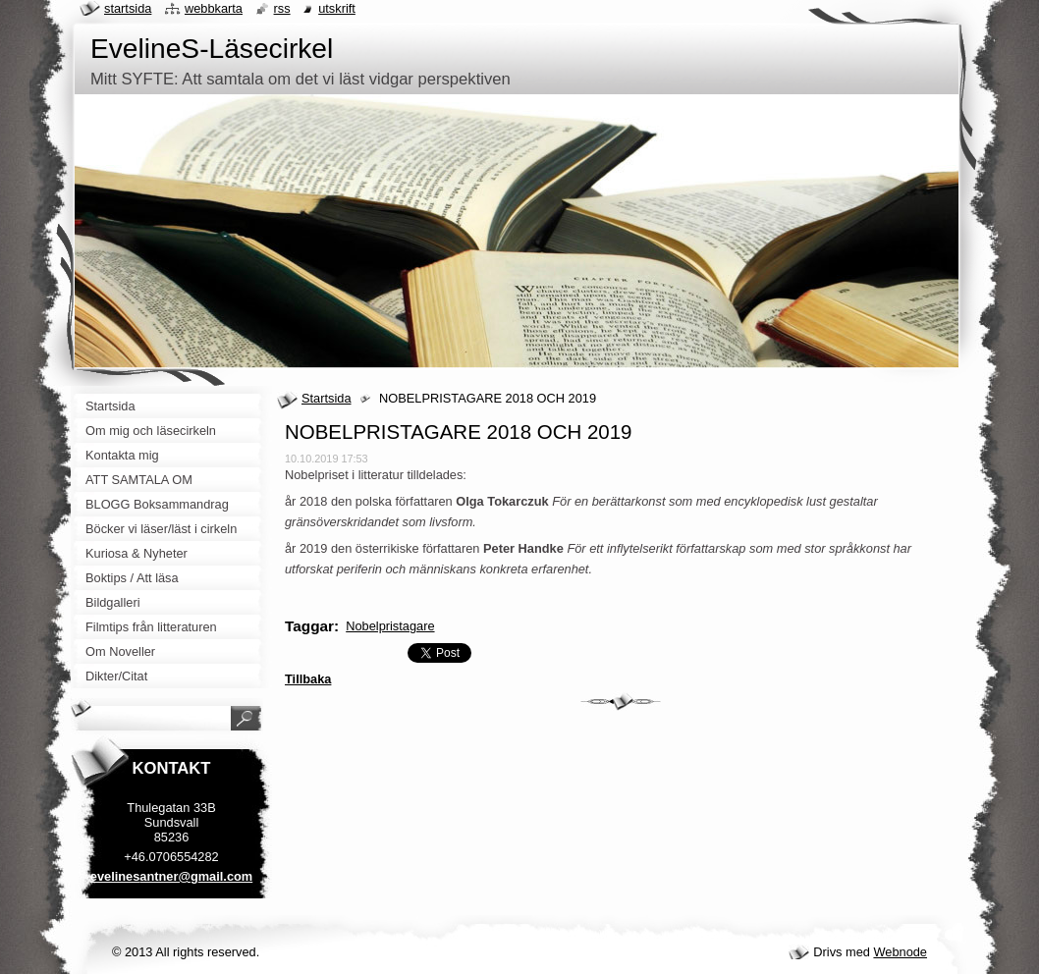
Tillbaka (308, 679)
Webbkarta (214, 8)
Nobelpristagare (390, 626)
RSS (282, 8)
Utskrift (336, 8)
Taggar (309, 626)
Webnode (900, 952)
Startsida (326, 398)
